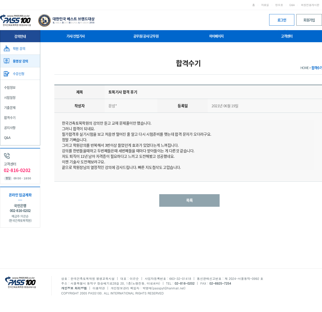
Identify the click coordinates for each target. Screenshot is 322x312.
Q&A (292, 5)
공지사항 (10, 127)
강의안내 (20, 36)
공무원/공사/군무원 (145, 35)
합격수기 (10, 117)
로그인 (281, 21)
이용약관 (99, 288)
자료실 (265, 5)
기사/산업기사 (75, 35)
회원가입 (309, 19)
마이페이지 (216, 35)
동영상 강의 (20, 61)
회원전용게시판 (310, 5)
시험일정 (10, 97)
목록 (189, 200)
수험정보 (10, 87)
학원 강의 (19, 48)
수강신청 (18, 73)
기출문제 (10, 107)
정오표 (279, 5)
